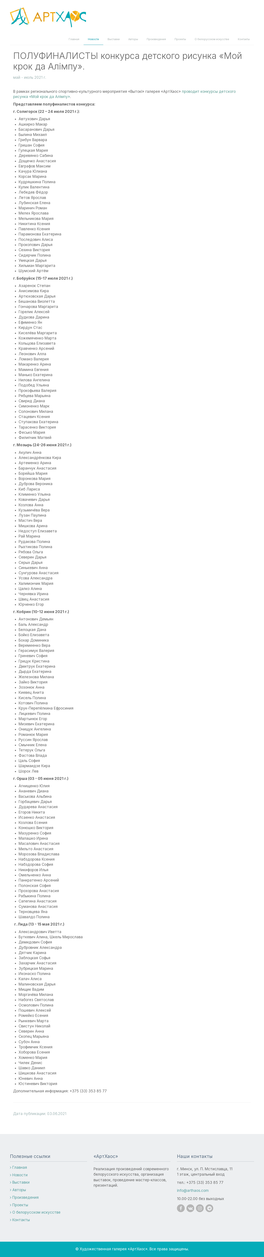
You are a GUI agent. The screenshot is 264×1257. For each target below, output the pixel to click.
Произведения (156, 39)
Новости (93, 39)
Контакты (244, 39)
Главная (74, 39)
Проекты (180, 39)
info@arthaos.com (193, 1190)
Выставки (114, 39)
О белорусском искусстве (212, 39)
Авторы (133, 39)
